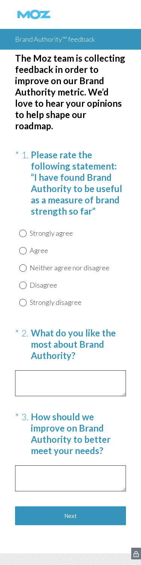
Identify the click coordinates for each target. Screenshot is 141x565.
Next (70, 515)
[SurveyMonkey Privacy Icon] (136, 553)
